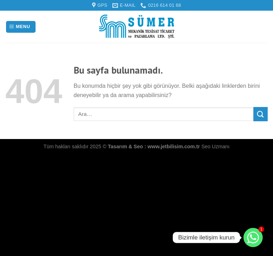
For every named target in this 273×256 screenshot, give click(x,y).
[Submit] (260, 114)
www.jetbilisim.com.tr (174, 146)
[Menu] (21, 27)
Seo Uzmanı (215, 146)
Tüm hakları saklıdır (66, 146)
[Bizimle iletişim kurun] (253, 237)
